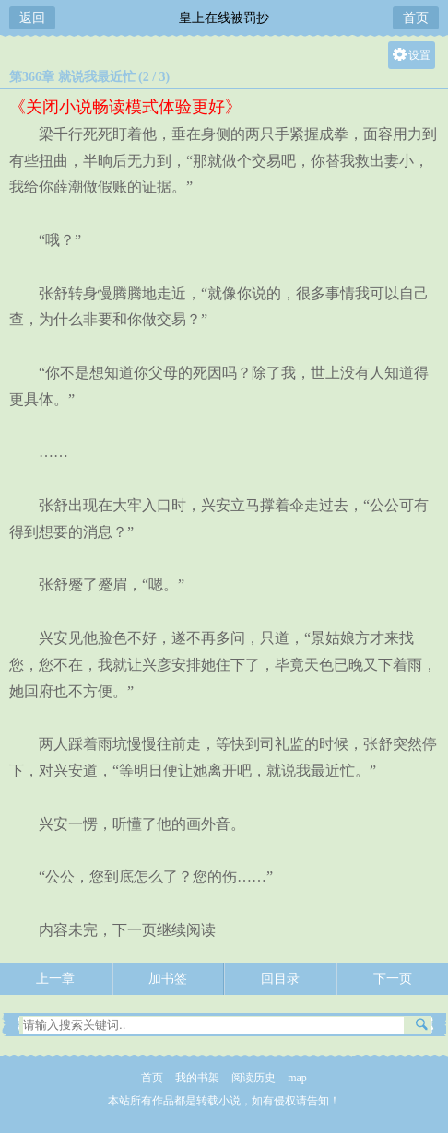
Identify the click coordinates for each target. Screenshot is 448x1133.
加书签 (167, 979)
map (297, 1077)
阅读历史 (253, 1077)
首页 (416, 18)
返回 (32, 18)
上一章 (55, 979)
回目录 (280, 979)
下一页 (392, 979)
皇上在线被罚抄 (224, 18)
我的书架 (197, 1077)
